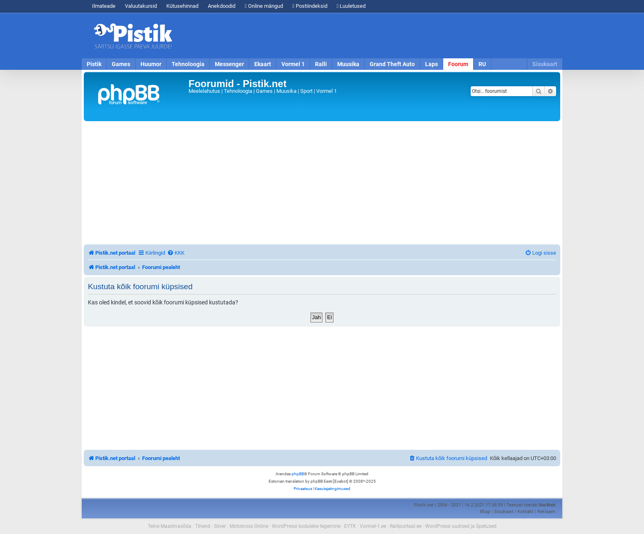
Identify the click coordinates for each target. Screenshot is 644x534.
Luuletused (351, 6)
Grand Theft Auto (392, 64)
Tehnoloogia (188, 64)
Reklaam (546, 511)
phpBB (298, 474)
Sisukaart (544, 64)
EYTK (350, 526)
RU (482, 64)
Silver (220, 526)
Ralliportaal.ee (405, 526)
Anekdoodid (221, 6)
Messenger (229, 64)
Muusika (348, 64)
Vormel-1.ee (373, 526)
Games (121, 64)
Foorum (458, 64)
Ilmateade (103, 6)
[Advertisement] (369, 35)
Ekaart (262, 64)
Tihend (202, 526)
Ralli (321, 64)
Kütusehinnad (182, 6)
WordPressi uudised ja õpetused (461, 526)
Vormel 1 (293, 64)
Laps (431, 64)
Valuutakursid (141, 6)
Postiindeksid (309, 6)
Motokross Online (249, 526)
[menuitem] (175, 253)
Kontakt (526, 511)
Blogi (485, 511)
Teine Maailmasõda (169, 526)
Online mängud (264, 6)
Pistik (94, 64)
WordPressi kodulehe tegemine (306, 526)
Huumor (150, 64)
